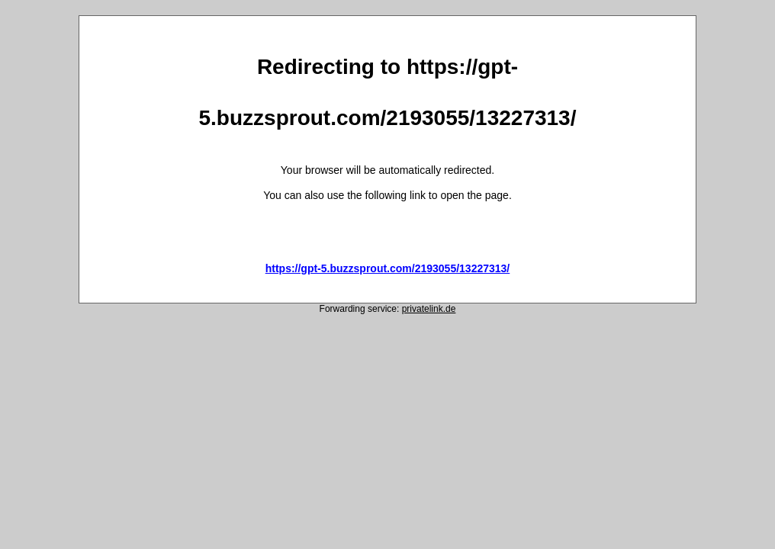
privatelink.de (429, 308)
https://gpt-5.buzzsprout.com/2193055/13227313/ (387, 268)
